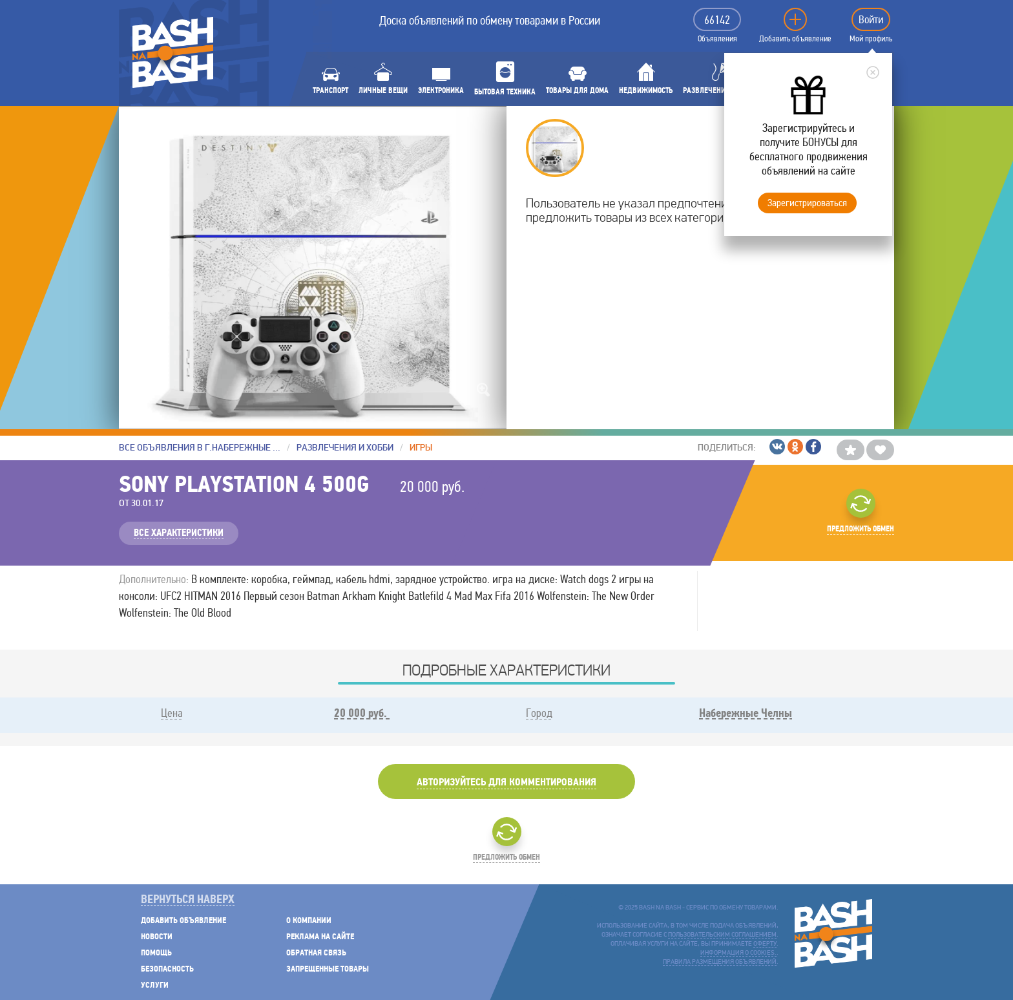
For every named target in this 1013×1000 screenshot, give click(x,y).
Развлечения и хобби (345, 447)
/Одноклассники (795, 446)
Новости (156, 937)
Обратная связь (316, 953)
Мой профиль (871, 39)
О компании (308, 921)
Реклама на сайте (320, 937)
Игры (421, 447)
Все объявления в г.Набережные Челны (199, 447)
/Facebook (813, 446)
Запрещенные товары (327, 969)
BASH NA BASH (172, 52)
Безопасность (167, 969)
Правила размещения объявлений (720, 962)
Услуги (155, 985)
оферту (765, 944)
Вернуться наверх (188, 900)
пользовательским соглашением (722, 935)
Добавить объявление (795, 39)
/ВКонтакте (777, 446)
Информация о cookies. (738, 953)
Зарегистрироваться (807, 203)
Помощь (156, 953)
